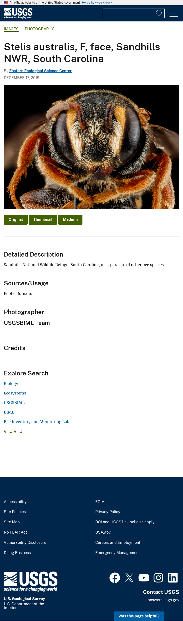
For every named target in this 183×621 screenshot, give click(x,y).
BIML (9, 412)
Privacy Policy (107, 512)
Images (11, 29)
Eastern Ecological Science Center (40, 71)
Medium (70, 219)
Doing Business (17, 553)
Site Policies (15, 512)
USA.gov (103, 532)
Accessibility (15, 502)
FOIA (99, 502)
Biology (11, 383)
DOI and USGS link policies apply (125, 522)
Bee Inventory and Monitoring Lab (36, 421)
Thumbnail (42, 219)
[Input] (134, 13)
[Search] (160, 13)
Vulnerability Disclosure (25, 542)
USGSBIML (14, 402)
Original (16, 219)
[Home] (18, 17)
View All (13, 431)
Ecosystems (15, 393)
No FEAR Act (15, 532)
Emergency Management (117, 553)
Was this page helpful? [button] (139, 616)
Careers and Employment (117, 542)
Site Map (12, 522)
